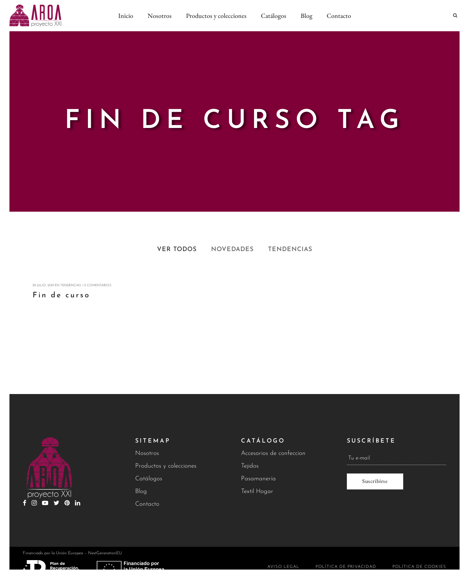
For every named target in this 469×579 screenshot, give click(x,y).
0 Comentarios (97, 285)
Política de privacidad (346, 567)
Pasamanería (258, 479)
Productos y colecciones (165, 466)
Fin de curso (61, 295)
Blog (141, 491)
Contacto (147, 504)
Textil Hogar (257, 491)
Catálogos (148, 479)
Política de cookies (419, 567)
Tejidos (250, 466)
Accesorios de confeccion (273, 453)
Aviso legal (283, 567)
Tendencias (70, 285)
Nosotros (147, 453)
